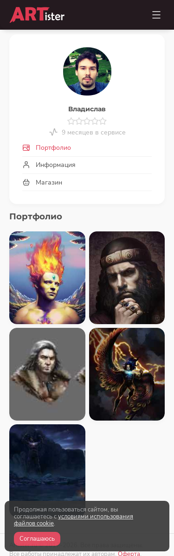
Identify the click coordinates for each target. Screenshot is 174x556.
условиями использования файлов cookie (73, 520)
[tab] (87, 148)
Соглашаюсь (37, 539)
